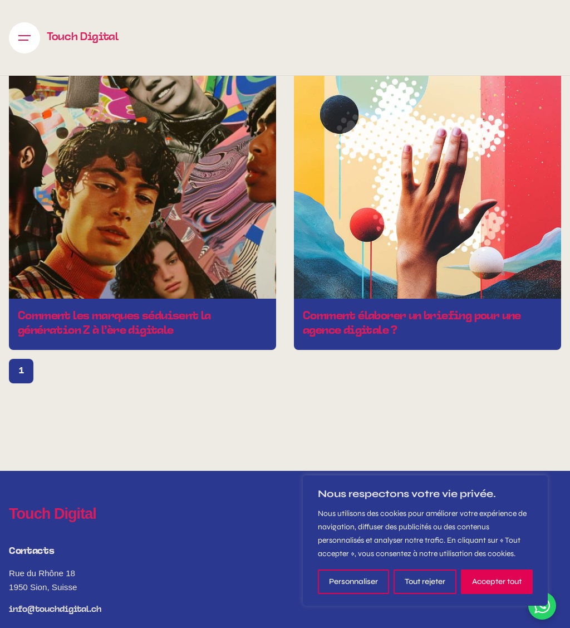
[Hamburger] (24, 37)
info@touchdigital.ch (55, 610)
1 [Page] (21, 371)
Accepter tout (497, 581)
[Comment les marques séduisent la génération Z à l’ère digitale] (142, 165)
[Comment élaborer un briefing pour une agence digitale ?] (427, 165)
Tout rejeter (425, 581)
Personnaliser (353, 581)
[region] (425, 540)
